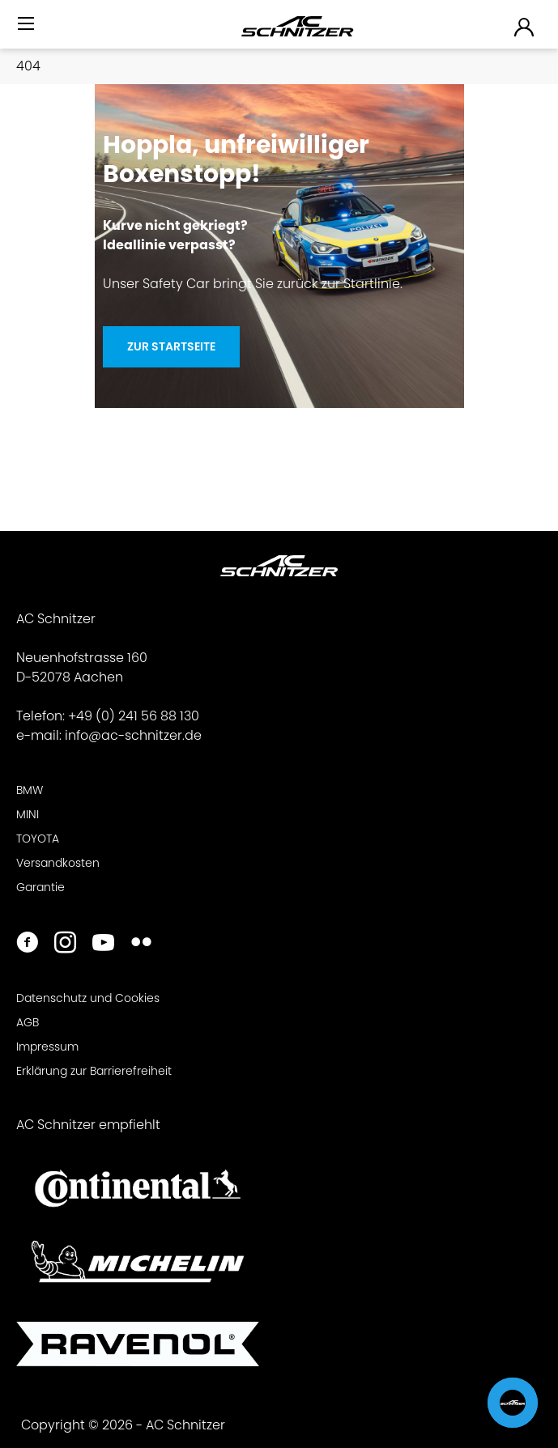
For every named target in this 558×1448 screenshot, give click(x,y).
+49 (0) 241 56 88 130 (133, 716)
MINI (27, 814)
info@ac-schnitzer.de (133, 735)
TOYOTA (37, 838)
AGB (27, 1022)
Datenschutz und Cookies (88, 998)
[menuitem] (27, 30)
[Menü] (27, 24)
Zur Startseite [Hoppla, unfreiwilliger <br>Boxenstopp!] (171, 346)
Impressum (47, 1046)
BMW (29, 790)
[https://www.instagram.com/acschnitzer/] (65, 944)
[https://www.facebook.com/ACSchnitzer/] (27, 944)
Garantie (40, 887)
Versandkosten (58, 863)
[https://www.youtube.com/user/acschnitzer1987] (103, 944)
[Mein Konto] (525, 26)
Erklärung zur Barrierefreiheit (94, 1071)
